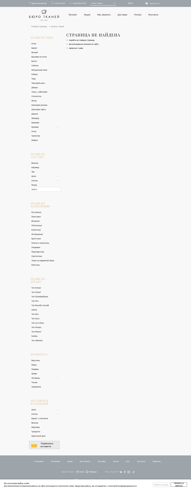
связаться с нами (76, 48)
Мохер (34, 185)
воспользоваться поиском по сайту (84, 44)
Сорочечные (36, 256)
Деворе (34, 87)
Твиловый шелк (38, 83)
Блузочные (36, 230)
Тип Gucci (35, 318)
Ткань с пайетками (39, 92)
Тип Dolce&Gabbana (39, 296)
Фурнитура (39, 354)
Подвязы (35, 369)
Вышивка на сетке (39, 56)
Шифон (34, 140)
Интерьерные (37, 234)
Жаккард (35, 118)
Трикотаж (35, 135)
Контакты (153, 14)
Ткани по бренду (38, 280)
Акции (87, 14)
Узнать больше (140, 483)
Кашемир (35, 122)
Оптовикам (55, 461)
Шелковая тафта (38, 109)
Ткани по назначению (40, 205)
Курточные (36, 238)
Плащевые (35, 247)
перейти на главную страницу (82, 40)
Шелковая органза (39, 105)
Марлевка (35, 427)
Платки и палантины (40, 243)
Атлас (33, 43)
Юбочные (35, 265)
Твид (33, 78)
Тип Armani (36, 287)
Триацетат (35, 431)
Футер (34, 100)
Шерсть (34, 189)
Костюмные (36, 212)
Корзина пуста (154, 3)
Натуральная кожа (39, 70)
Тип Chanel (36, 292)
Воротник (35, 360)
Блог (128, 461)
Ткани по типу (42, 37)
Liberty (34, 309)
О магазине (38, 461)
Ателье (137, 14)
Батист (34, 61)
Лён (33, 172)
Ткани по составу (38, 155)
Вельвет (34, 52)
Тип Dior (35, 314)
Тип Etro (35, 301)
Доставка (122, 14)
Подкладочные (37, 251)
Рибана (34, 74)
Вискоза (34, 163)
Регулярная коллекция (39, 402)
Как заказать (104, 14)
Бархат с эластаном (39, 418)
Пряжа (34, 373)
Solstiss (34, 336)
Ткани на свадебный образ (42, 260)
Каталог (73, 14)
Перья (33, 365)
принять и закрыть (172, 483)
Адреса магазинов (39, 3)
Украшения (36, 386)
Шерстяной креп (38, 436)
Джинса (34, 114)
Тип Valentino (37, 340)
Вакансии (157, 461)
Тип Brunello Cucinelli (40, 305)
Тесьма (34, 382)
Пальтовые (36, 216)
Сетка (33, 131)
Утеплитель (36, 96)
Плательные (36, 225)
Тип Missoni (36, 331)
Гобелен (34, 65)
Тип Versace (36, 327)
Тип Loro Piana (37, 323)
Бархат (34, 48)
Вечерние (35, 221)
